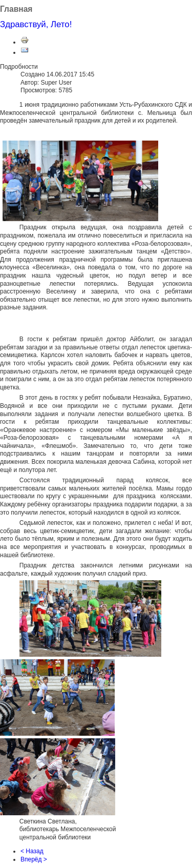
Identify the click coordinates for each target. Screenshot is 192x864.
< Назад (32, 851)
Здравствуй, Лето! (36, 24)
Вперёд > (33, 859)
